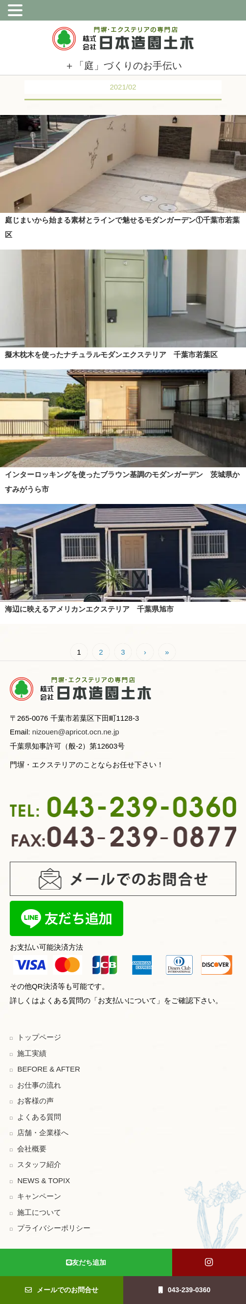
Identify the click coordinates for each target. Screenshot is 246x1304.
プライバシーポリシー (53, 1228)
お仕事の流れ (39, 1085)
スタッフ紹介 (39, 1164)
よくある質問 (39, 1117)
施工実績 (31, 1053)
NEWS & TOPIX (43, 1180)
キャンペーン (39, 1196)
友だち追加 (86, 1262)
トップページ (39, 1037)
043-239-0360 (184, 1290)
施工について (39, 1212)
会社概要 (31, 1148)
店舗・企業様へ (42, 1132)
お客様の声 (35, 1101)
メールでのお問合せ (61, 1290)
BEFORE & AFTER (48, 1069)
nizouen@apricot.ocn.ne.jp (74, 732)
